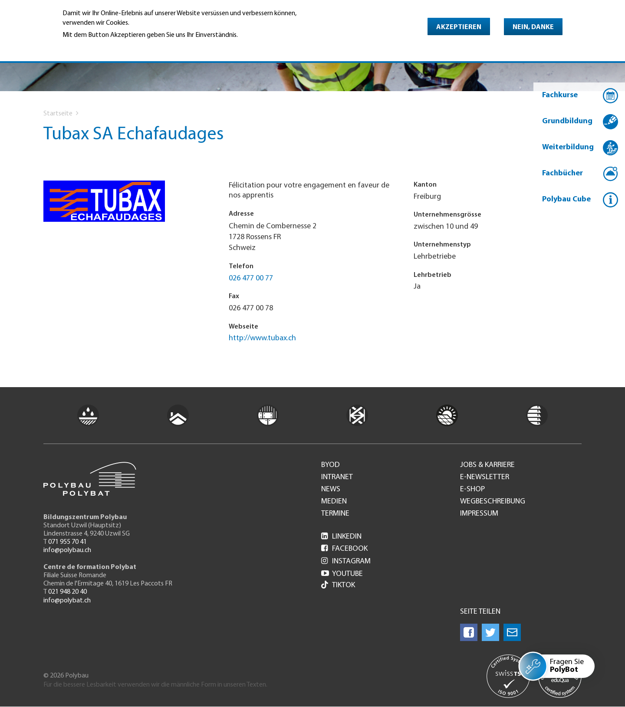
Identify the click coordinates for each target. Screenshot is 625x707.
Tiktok (338, 586)
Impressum (479, 514)
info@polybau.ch (67, 550)
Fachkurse (560, 95)
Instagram (346, 561)
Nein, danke (533, 27)
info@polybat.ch (67, 600)
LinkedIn (341, 537)
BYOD (330, 465)
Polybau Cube (566, 199)
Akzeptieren (458, 27)
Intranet (337, 477)
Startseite (57, 113)
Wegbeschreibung (492, 502)
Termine (335, 514)
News (330, 489)
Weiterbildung (568, 147)
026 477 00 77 (251, 278)
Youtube (342, 574)
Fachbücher (562, 173)
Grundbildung (567, 121)
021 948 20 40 (67, 592)
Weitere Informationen (100, 47)
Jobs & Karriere (487, 465)
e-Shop (472, 489)
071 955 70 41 (67, 542)
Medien (334, 502)
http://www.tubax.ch (262, 338)
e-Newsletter (484, 477)
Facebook (344, 549)
